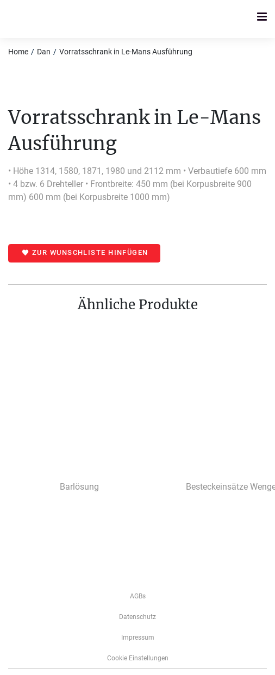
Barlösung (79, 487)
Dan (44, 51)
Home (18, 51)
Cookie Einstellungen (137, 658)
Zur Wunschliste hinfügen (90, 252)
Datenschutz (137, 617)
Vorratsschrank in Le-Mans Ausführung (125, 51)
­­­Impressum (137, 637)
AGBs (138, 596)
